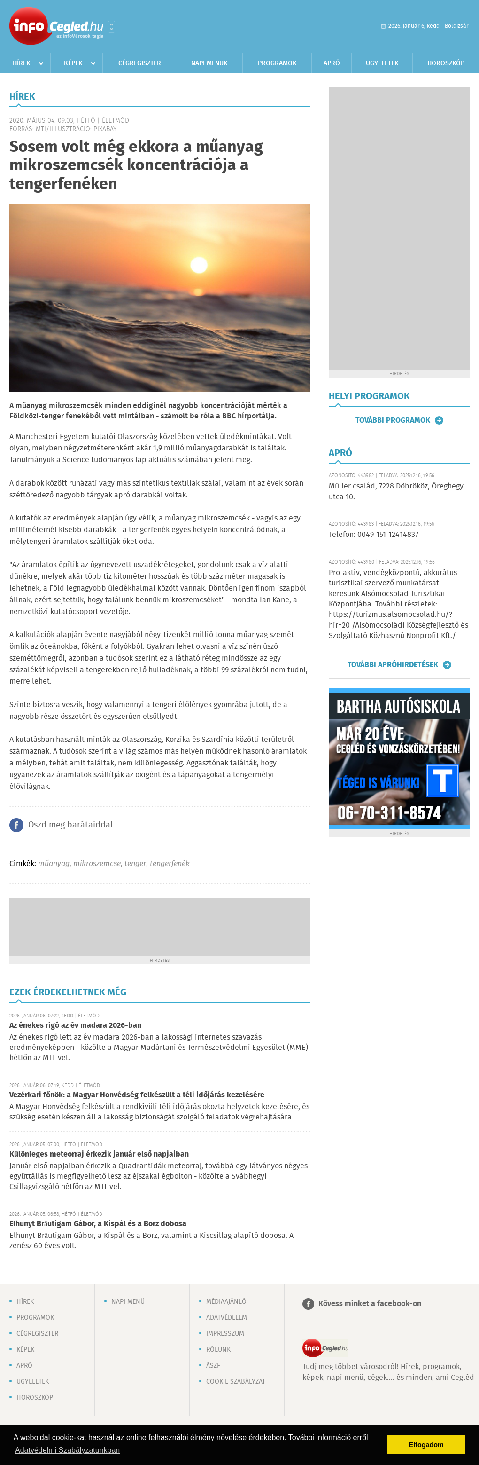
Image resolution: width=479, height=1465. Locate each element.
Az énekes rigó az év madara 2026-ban (75, 1026)
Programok (277, 63)
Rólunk (218, 1350)
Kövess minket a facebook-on (369, 1304)
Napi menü (128, 1302)
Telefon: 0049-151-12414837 (373, 535)
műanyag (54, 864)
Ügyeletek (382, 63)
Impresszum (225, 1334)
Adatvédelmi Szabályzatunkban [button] (67, 1450)
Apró (332, 63)
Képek (73, 63)
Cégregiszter (139, 63)
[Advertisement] (160, 926)
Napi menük (209, 63)
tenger (135, 864)
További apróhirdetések (393, 665)
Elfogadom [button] (426, 1445)
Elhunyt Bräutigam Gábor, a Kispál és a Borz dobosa (97, 1224)
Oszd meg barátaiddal (70, 825)
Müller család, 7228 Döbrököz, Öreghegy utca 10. (396, 491)
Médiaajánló (226, 1302)
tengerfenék (170, 864)
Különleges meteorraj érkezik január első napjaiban (99, 1154)
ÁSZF (213, 1366)
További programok (392, 420)
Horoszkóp (445, 63)
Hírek (22, 63)
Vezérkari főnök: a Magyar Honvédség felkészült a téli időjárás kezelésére (136, 1095)
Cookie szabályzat (235, 1382)
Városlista (111, 27)
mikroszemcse (97, 864)
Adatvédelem (226, 1318)
